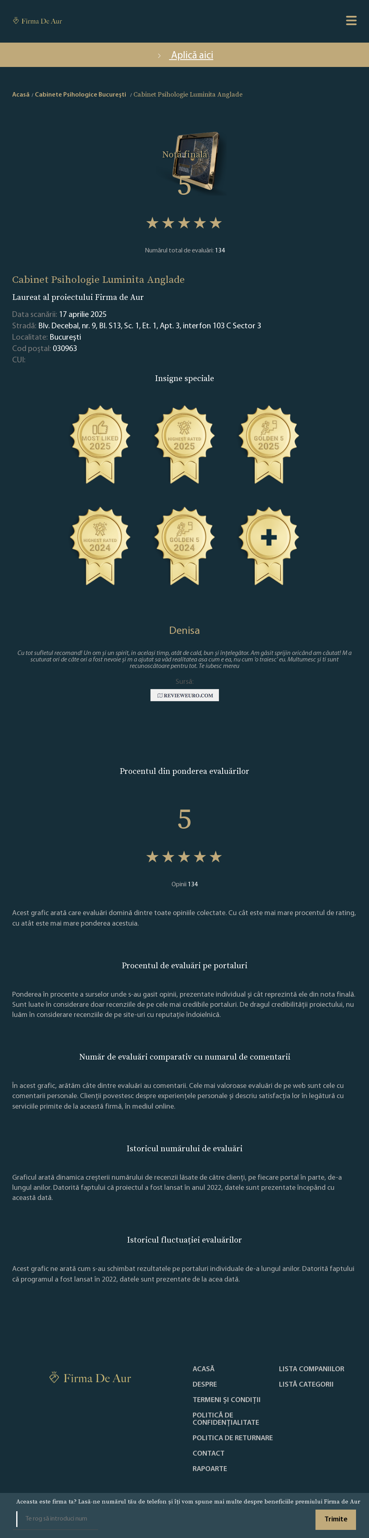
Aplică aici (184, 56)
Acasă (204, 1369)
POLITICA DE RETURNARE (233, 1438)
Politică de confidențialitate (226, 1419)
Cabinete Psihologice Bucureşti (80, 95)
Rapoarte (210, 1469)
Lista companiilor (311, 1369)
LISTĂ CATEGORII (306, 1385)
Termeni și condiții (227, 1400)
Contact (209, 1454)
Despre (205, 1385)
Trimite (336, 1519)
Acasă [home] (21, 95)
